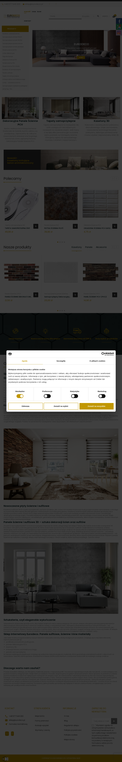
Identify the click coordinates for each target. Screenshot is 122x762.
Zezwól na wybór (61, 406)
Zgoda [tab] (24, 361)
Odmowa (25, 406)
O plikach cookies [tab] (97, 361)
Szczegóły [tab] (61, 361)
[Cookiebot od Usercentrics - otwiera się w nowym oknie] (103, 354)
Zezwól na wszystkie (96, 406)
